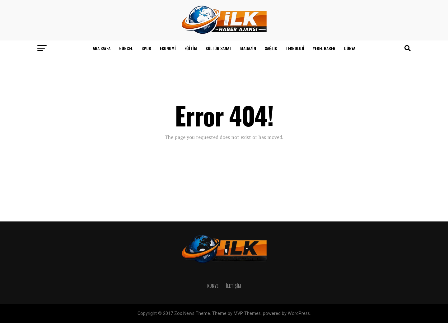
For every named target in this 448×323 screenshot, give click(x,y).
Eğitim (190, 48)
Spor (146, 48)
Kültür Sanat (218, 48)
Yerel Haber (324, 48)
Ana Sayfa (101, 48)
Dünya (349, 48)
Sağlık (271, 48)
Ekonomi (168, 48)
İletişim (233, 286)
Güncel (126, 48)
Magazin (248, 48)
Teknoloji (295, 48)
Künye (212, 286)
